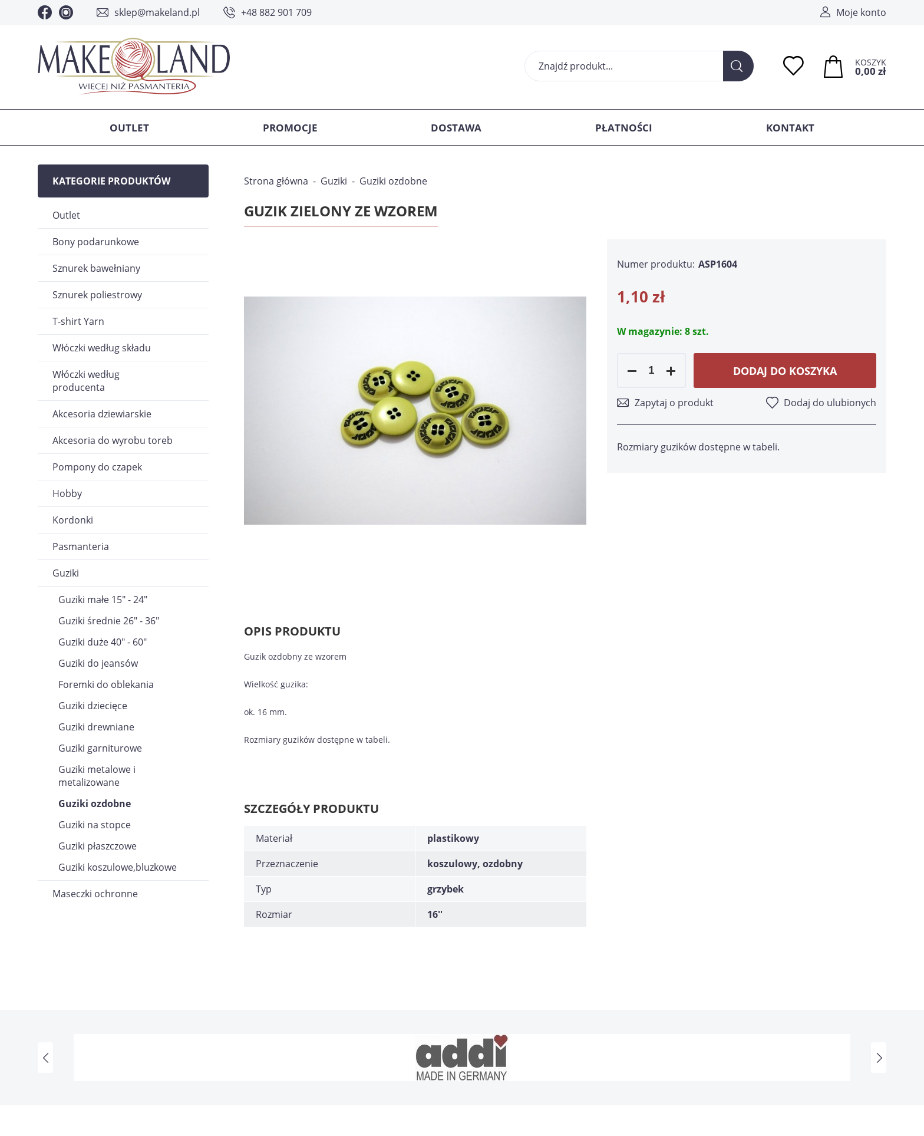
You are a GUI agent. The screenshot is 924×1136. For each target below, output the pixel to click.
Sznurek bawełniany (96, 268)
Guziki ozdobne (94, 803)
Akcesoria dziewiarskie (101, 413)
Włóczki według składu (101, 347)
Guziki (65, 573)
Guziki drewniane (96, 726)
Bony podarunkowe (95, 241)
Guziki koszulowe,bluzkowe (117, 867)
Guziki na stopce (94, 824)
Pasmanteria (80, 546)
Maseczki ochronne (95, 893)
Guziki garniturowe (100, 748)
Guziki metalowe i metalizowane (97, 776)
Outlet (129, 127)
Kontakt (790, 127)
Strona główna (276, 180)
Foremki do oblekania (106, 684)
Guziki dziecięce (92, 705)
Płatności (623, 127)
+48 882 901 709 (276, 12)
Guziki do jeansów (98, 663)
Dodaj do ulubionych (830, 402)
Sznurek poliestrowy (97, 294)
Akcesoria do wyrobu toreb (112, 440)
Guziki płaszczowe (97, 845)
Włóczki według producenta (86, 381)
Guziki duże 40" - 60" (102, 641)
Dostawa (456, 127)
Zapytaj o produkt (674, 402)
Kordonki (72, 519)
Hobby (67, 493)
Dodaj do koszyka (785, 371)
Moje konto (861, 12)
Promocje (290, 127)
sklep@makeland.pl (157, 12)
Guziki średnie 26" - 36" (108, 620)
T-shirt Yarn (78, 321)
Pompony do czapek (97, 466)
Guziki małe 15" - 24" (102, 599)
